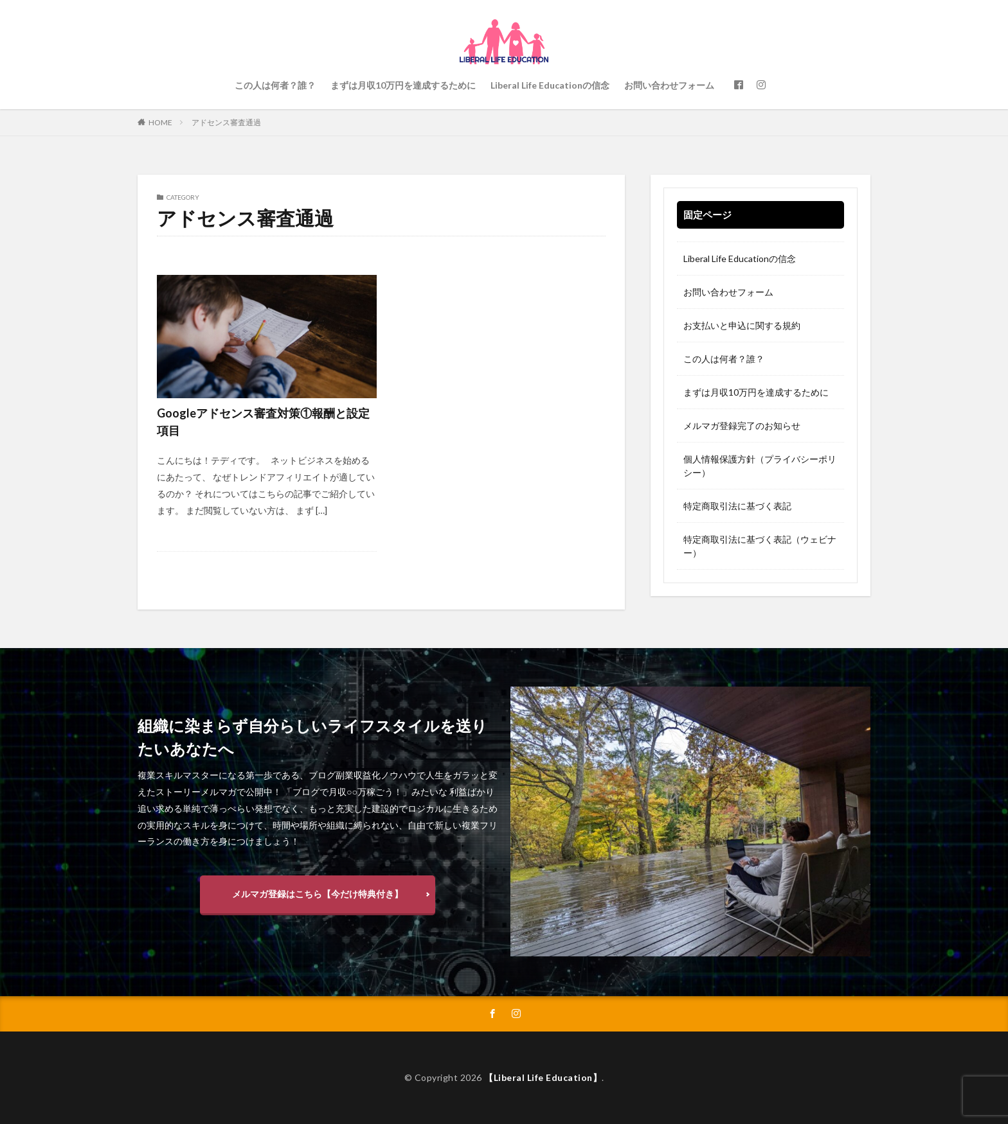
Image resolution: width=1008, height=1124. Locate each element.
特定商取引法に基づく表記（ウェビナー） (759, 546)
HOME (160, 122)
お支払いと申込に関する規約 (741, 325)
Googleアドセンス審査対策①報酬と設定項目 (263, 421)
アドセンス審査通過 (226, 122)
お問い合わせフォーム (669, 85)
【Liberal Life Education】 (543, 1077)
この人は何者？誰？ (275, 85)
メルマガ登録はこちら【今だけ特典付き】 (317, 893)
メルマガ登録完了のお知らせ (741, 425)
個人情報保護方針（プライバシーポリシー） (759, 465)
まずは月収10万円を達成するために (403, 85)
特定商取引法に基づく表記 (737, 505)
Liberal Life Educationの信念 (550, 85)
